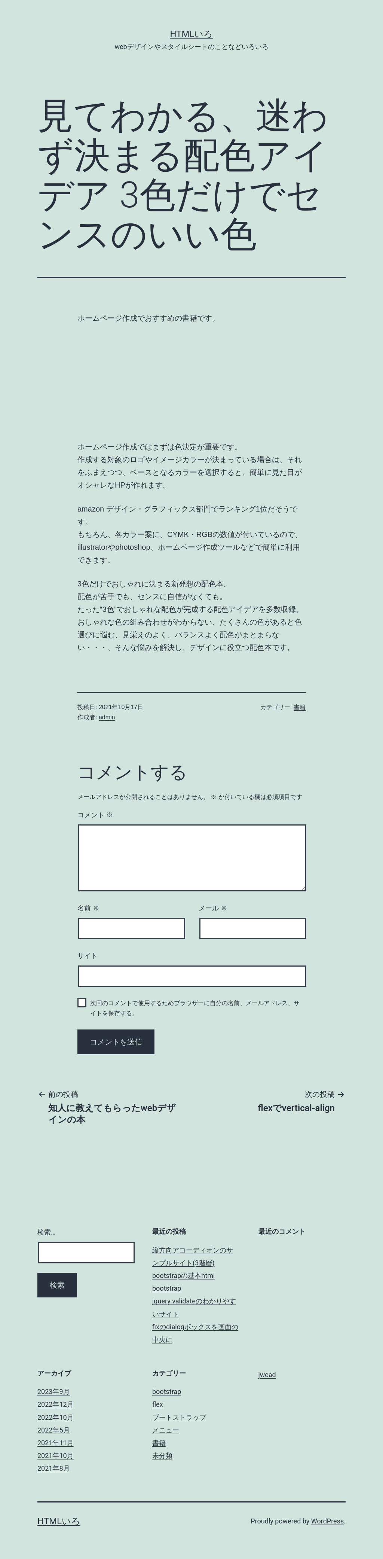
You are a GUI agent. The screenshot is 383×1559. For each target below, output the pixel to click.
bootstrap (166, 1288)
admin (107, 717)
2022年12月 (55, 1404)
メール (213, 908)
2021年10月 (55, 1455)
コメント (95, 815)
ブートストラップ (179, 1417)
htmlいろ (191, 34)
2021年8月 (53, 1468)
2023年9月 (53, 1391)
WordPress (327, 1521)
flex (157, 1404)
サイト (87, 955)
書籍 (300, 707)
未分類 (162, 1455)
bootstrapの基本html (183, 1275)
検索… (46, 1232)
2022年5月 (53, 1430)
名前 (88, 908)
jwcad (267, 1375)
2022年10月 (55, 1417)
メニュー (165, 1430)
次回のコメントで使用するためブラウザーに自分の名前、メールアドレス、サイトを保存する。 (195, 1008)
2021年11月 (55, 1443)
